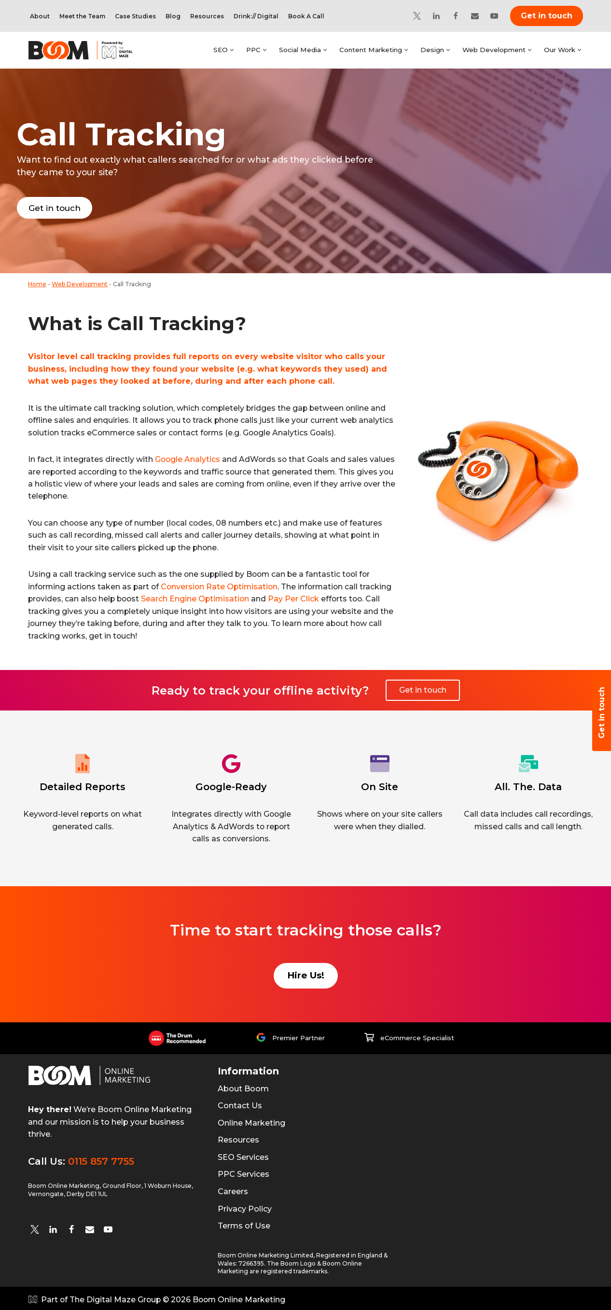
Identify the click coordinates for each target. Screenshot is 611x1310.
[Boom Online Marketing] (87, 50)
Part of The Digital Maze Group (101, 1298)
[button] (229, 50)
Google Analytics (188, 458)
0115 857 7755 (101, 1159)
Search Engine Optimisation (199, 598)
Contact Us (240, 1103)
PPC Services (243, 1172)
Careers (233, 1189)
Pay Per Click (298, 598)
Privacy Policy (245, 1207)
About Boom (243, 1086)
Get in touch (546, 15)
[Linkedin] (436, 16)
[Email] (475, 16)
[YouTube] (494, 16)
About (40, 16)
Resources (207, 16)
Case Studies (135, 16)
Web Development (80, 282)
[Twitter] (417, 16)
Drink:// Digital (256, 16)
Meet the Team (82, 16)
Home (37, 282)
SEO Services (243, 1155)
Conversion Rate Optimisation (222, 586)
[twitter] (35, 1227)
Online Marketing (251, 1121)
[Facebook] (455, 16)
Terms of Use (244, 1224)
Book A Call (306, 16)
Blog (173, 16)
